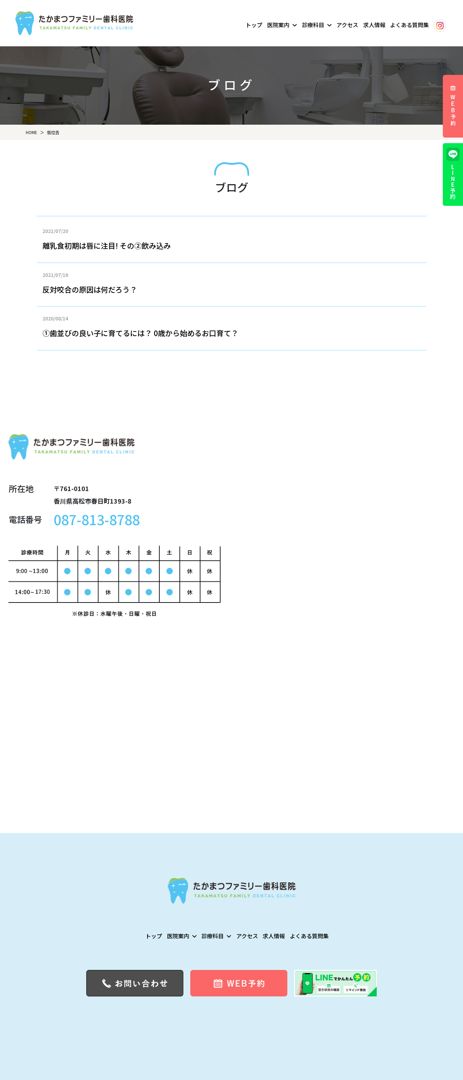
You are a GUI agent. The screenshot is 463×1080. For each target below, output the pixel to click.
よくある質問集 (409, 25)
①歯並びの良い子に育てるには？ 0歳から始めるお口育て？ (140, 333)
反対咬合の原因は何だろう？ (89, 289)
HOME (31, 132)
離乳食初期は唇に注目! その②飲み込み (106, 245)
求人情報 (374, 25)
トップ (254, 25)
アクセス (347, 25)
